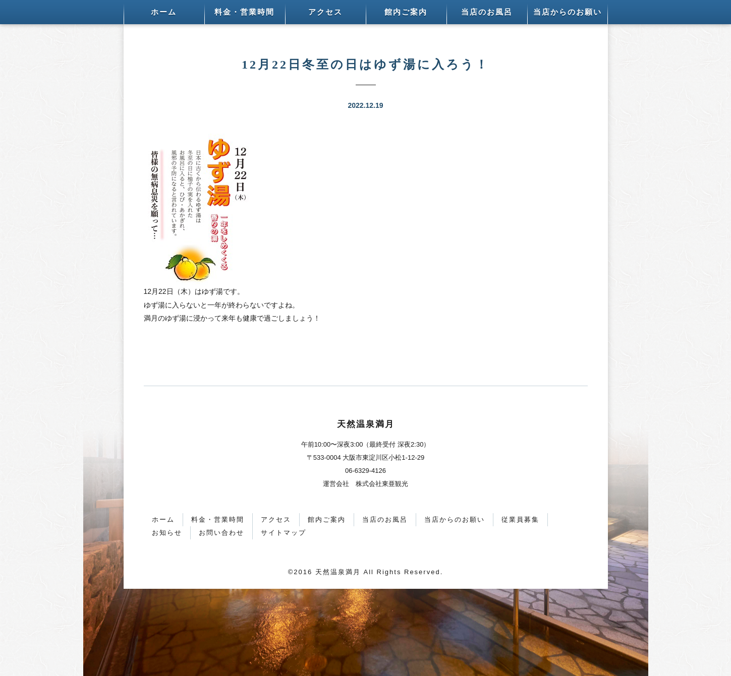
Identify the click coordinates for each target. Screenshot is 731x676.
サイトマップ (283, 532)
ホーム (164, 12)
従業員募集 (520, 519)
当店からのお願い (567, 12)
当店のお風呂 (487, 12)
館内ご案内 (405, 12)
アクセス (325, 12)
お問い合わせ (221, 532)
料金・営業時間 (244, 12)
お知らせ (167, 532)
